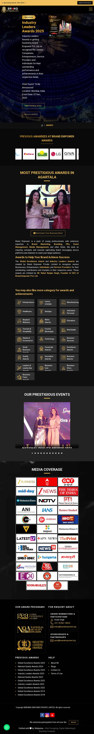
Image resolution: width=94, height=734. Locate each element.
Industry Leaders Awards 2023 (31, 673)
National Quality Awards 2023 (30, 677)
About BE (55, 663)
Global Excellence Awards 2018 (31, 695)
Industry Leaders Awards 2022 (31, 684)
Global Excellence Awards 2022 (31, 688)
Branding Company (47, 731)
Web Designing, (52, 728)
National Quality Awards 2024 (30, 666)
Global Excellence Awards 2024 (31, 670)
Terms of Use (57, 673)
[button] (32, 453)
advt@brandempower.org (65, 640)
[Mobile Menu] (91, 8)
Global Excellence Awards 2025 (31, 663)
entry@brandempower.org (65, 627)
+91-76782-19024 (62, 623)
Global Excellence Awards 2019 (31, 691)
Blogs (53, 666)
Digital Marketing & (67, 728)
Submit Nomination (85, 3)
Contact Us (55, 670)
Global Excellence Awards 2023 (31, 680)
